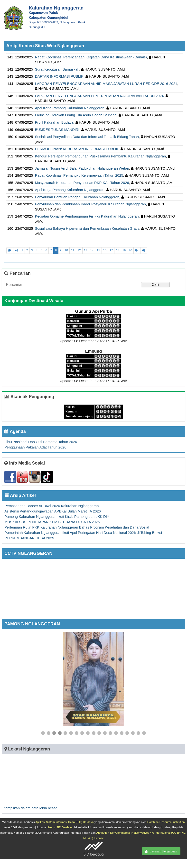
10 (66, 250)
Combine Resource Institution (166, 821)
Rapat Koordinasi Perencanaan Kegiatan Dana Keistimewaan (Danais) (91, 57)
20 (130, 250)
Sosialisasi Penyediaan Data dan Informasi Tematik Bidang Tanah (87, 137)
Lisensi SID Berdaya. (60, 827)
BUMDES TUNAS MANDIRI (57, 130)
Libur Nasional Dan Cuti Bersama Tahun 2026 (40, 442)
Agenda (15, 431)
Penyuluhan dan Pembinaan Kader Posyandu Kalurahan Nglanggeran (90, 204)
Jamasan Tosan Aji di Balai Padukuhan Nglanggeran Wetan (82, 168)
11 (72, 250)
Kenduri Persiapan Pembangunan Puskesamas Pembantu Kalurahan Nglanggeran (100, 156)
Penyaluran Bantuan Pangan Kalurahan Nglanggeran (77, 197)
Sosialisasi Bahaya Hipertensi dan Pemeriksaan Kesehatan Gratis (87, 228)
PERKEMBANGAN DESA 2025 (29, 538)
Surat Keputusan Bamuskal (57, 69)
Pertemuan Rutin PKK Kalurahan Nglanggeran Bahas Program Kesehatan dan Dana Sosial (76, 527)
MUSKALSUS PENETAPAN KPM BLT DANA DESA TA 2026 (52, 522)
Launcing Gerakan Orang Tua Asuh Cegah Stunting (75, 115)
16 (104, 250)
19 (124, 250)
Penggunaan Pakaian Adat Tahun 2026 (35, 447)
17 (111, 250)
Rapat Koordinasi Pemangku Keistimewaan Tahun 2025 (79, 175)
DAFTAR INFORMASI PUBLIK (59, 76)
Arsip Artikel (20, 495)
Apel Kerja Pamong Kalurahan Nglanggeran (69, 108)
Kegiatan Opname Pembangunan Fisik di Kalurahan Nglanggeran (87, 216)
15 (98, 250)
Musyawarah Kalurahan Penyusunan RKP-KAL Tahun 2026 (82, 183)
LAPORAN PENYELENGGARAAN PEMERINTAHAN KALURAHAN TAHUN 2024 (99, 96)
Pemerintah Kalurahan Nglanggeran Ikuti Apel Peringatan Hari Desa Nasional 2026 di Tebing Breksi (83, 533)
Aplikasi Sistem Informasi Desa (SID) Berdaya (64, 821)
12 (79, 250)
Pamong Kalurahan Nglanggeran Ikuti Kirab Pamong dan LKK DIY (56, 517)
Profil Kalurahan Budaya (54, 122)
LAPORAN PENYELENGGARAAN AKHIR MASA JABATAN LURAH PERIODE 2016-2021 (106, 84)
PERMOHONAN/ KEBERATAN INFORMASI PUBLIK (76, 149)
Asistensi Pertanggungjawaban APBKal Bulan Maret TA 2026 (52, 511)
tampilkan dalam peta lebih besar (30, 808)
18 (117, 250)
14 (92, 250)
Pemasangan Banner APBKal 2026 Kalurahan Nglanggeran (51, 506)
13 (85, 250)
